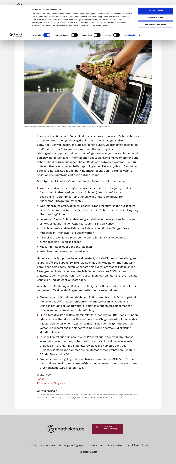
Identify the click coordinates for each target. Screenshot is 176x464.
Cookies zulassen (155, 6)
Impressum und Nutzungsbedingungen (62, 445)
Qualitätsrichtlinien (137, 445)
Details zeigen (131, 30)
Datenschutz (96, 445)
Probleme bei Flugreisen (52, 383)
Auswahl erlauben (155, 13)
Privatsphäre (115, 445)
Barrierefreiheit (88, 452)
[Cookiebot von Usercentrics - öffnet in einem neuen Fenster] (16, 30)
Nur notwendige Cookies (155, 20)
